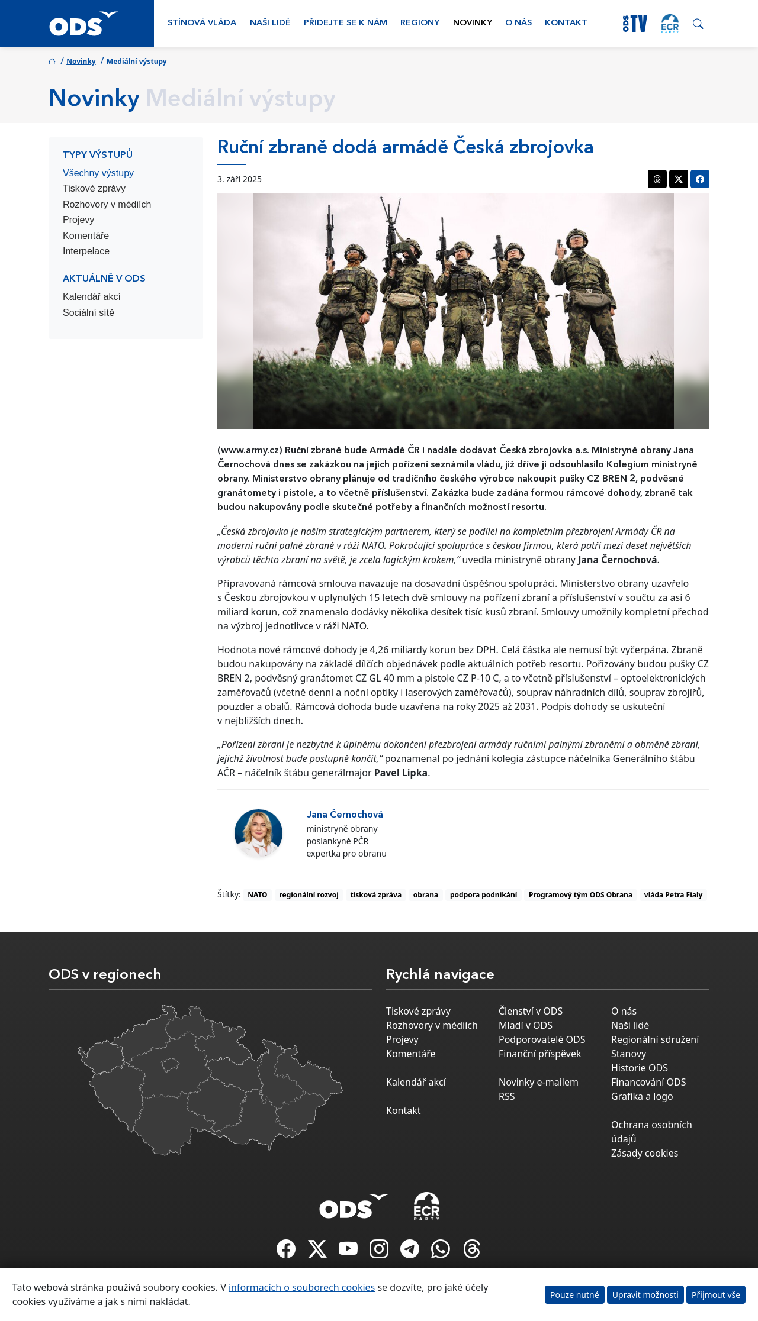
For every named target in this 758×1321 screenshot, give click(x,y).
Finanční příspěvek (540, 1053)
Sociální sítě (88, 313)
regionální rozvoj (308, 895)
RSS (507, 1096)
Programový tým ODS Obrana (580, 895)
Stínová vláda (202, 23)
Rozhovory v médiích (107, 204)
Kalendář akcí (92, 297)
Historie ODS (639, 1067)
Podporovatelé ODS (542, 1039)
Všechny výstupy (98, 173)
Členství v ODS (531, 1011)
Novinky (472, 23)
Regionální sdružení (655, 1039)
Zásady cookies (644, 1152)
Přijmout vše (716, 1294)
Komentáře (86, 236)
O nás (518, 23)
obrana (425, 895)
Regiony (419, 23)
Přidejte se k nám (345, 23)
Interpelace (86, 251)
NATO (257, 895)
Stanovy (628, 1053)
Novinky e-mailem (539, 1082)
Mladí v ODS (526, 1025)
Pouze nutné (574, 1294)
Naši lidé (270, 23)
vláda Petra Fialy (673, 895)
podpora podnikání (483, 895)
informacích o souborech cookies (302, 1287)
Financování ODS (648, 1082)
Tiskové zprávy (94, 188)
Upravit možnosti (645, 1294)
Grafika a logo (642, 1096)
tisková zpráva (376, 895)
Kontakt (566, 23)
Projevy (78, 220)
